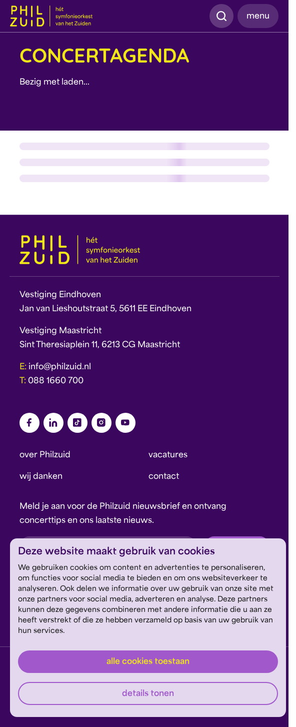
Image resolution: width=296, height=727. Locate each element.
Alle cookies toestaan (148, 662)
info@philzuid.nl (59, 367)
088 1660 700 (56, 381)
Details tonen (148, 694)
